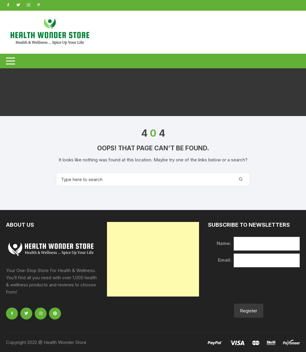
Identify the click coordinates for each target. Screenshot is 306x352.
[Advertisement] (153, 259)
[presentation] (253, 289)
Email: (224, 260)
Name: (224, 243)
